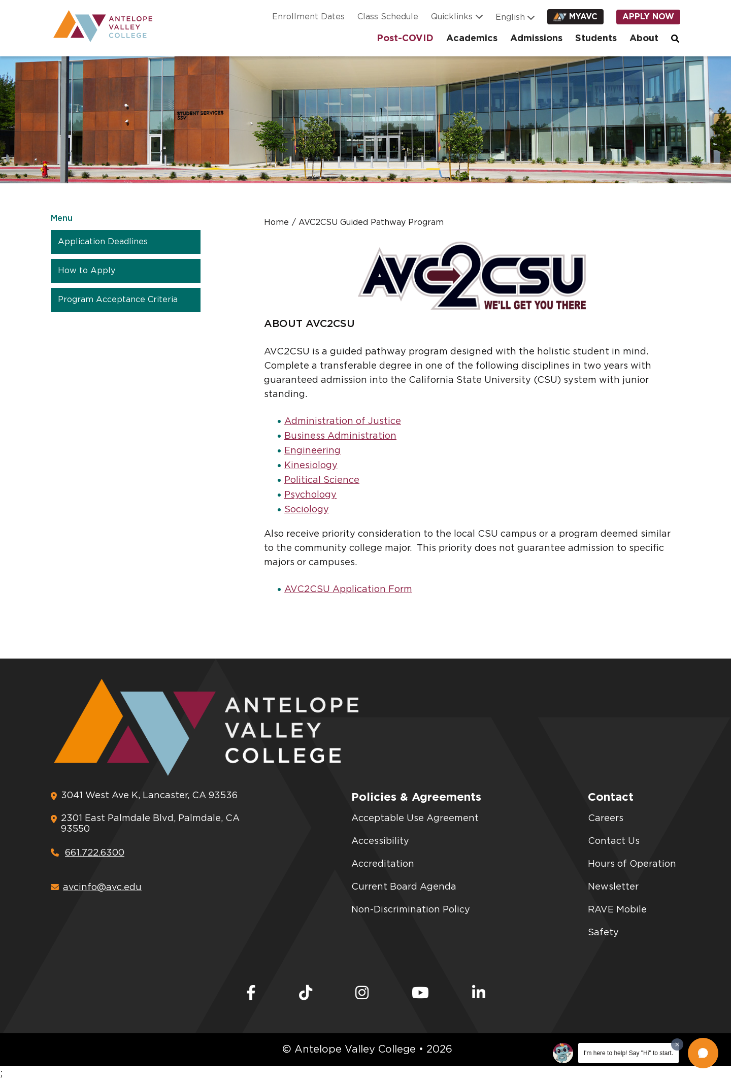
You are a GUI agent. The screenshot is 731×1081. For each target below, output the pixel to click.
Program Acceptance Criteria (118, 300)
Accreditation (382, 864)
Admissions (536, 39)
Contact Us (614, 841)
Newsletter (613, 887)
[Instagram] (362, 993)
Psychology (310, 495)
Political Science (321, 480)
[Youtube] (420, 993)
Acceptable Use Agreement (415, 818)
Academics (471, 39)
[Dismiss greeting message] (677, 1044)
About (643, 39)
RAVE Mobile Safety (617, 921)
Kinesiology (311, 465)
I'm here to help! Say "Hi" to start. (628, 1053)
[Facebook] (251, 993)
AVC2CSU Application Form (348, 589)
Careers (605, 818)
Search (675, 39)
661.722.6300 (87, 853)
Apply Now (648, 18)
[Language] (512, 18)
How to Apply (86, 271)
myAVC (583, 18)
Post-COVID (405, 39)
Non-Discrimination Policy (410, 909)
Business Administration (340, 436)
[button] (703, 1053)
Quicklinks (452, 18)
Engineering (312, 450)
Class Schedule (387, 18)
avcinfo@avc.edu (96, 887)
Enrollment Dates (308, 18)
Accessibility (380, 841)
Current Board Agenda (403, 887)
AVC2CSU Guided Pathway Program (371, 222)
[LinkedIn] (478, 993)
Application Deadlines (103, 242)
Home (276, 222)
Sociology (306, 509)
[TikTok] (305, 993)
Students (596, 39)
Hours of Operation (632, 864)
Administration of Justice (342, 421)
